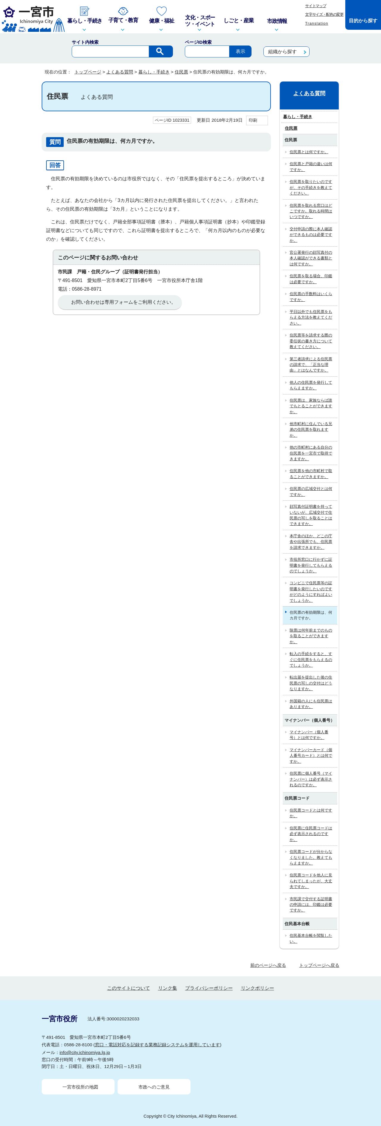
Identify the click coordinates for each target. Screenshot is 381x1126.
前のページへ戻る (268, 965)
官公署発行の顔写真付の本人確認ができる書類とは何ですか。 (311, 258)
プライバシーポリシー (209, 988)
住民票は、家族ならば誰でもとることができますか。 (311, 406)
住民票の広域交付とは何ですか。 (311, 491)
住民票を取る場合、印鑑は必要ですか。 (311, 279)
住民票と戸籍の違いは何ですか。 (311, 167)
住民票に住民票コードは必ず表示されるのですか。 (311, 834)
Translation (316, 23)
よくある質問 (119, 71)
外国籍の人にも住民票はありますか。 (311, 704)
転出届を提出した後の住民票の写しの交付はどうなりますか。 (311, 683)
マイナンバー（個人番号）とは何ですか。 (309, 735)
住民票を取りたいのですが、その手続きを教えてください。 (311, 187)
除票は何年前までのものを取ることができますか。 (311, 636)
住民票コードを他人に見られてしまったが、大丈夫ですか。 (311, 881)
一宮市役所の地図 (80, 1086)
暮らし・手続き (154, 71)
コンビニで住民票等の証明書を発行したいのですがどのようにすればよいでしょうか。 (311, 591)
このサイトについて (128, 988)
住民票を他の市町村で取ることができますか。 (311, 474)
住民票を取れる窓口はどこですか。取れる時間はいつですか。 (311, 211)
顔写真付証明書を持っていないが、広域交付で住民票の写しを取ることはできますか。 (311, 515)
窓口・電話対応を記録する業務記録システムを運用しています (157, 1044)
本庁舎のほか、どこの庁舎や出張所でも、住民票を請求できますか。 (311, 542)
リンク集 (167, 988)
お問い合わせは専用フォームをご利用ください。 (123, 302)
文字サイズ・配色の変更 (324, 14)
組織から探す (282, 51)
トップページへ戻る (319, 965)
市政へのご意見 (154, 1086)
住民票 (181, 71)
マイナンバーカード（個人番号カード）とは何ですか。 (311, 756)
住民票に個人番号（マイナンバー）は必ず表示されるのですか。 (311, 779)
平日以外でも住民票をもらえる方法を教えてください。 (311, 317)
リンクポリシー (257, 988)
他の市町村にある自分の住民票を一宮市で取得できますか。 (311, 453)
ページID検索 (198, 42)
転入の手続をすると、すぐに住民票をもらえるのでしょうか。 (311, 660)
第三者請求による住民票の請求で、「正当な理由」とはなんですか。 (311, 365)
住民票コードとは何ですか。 (311, 813)
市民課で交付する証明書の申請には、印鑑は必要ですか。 (311, 905)
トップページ (87, 71)
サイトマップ (315, 6)
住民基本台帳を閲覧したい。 (311, 938)
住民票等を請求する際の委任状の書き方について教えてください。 (311, 341)
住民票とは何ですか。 (309, 152)
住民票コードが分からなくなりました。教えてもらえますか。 (311, 857)
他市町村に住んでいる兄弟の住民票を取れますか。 (311, 430)
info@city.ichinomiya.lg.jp (85, 1052)
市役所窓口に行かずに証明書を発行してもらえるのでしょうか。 (311, 565)
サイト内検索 (85, 42)
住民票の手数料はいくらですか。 (311, 297)
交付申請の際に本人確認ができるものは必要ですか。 (311, 235)
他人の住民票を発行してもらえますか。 (311, 385)
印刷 (253, 120)
